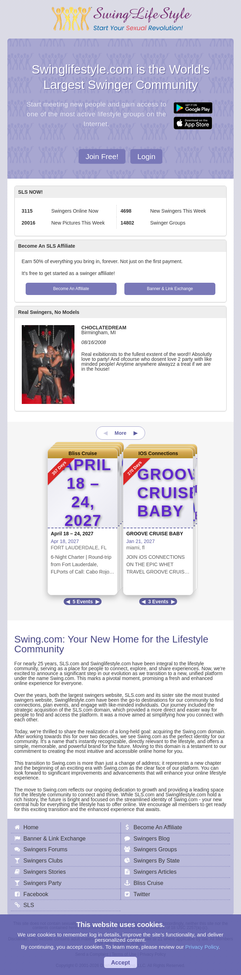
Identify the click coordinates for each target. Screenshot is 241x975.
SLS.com (69, 663)
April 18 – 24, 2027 (72, 533)
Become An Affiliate (71, 288)
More (120, 433)
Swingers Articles (155, 871)
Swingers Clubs (43, 860)
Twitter (141, 894)
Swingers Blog (151, 838)
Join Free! (102, 156)
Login (146, 156)
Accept (120, 962)
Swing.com (38, 639)
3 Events (158, 601)
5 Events (83, 601)
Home (31, 827)
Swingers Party (42, 883)
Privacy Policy (202, 947)
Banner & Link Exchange (170, 288)
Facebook (36, 894)
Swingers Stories (45, 871)
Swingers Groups (155, 849)
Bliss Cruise (83, 453)
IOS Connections (158, 453)
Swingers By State (156, 860)
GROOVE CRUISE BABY (154, 533)
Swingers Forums (45, 849)
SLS (29, 905)
